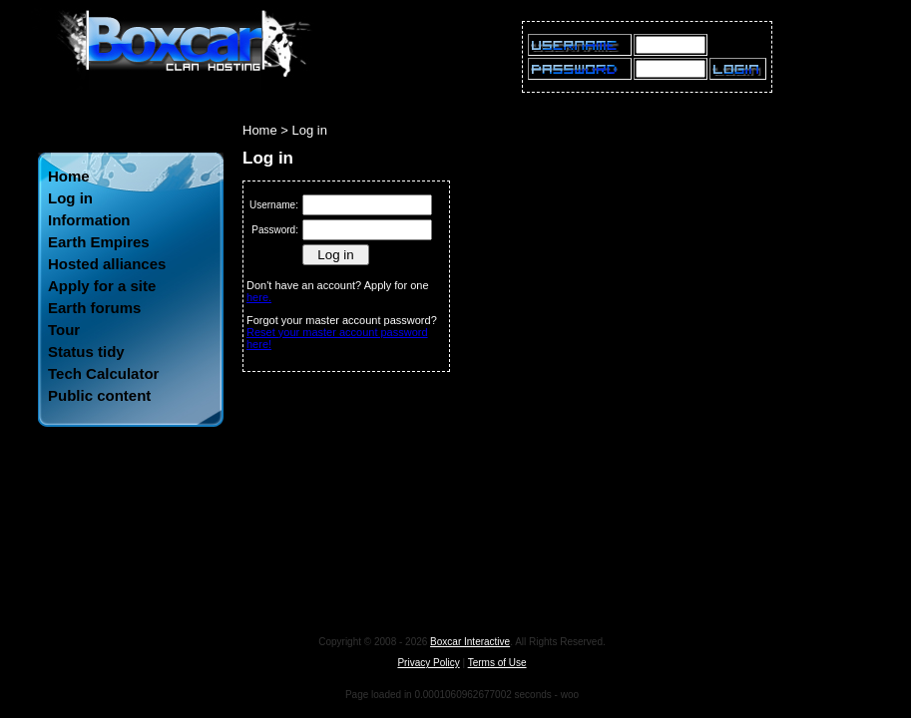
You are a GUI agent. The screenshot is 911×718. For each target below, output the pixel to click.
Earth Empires (99, 241)
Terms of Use (497, 662)
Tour (64, 329)
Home (69, 176)
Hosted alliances (107, 263)
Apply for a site (102, 285)
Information (89, 219)
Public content (99, 395)
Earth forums (94, 307)
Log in (70, 197)
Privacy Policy (428, 662)
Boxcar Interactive (470, 641)
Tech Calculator (103, 373)
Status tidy (86, 351)
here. (258, 297)
